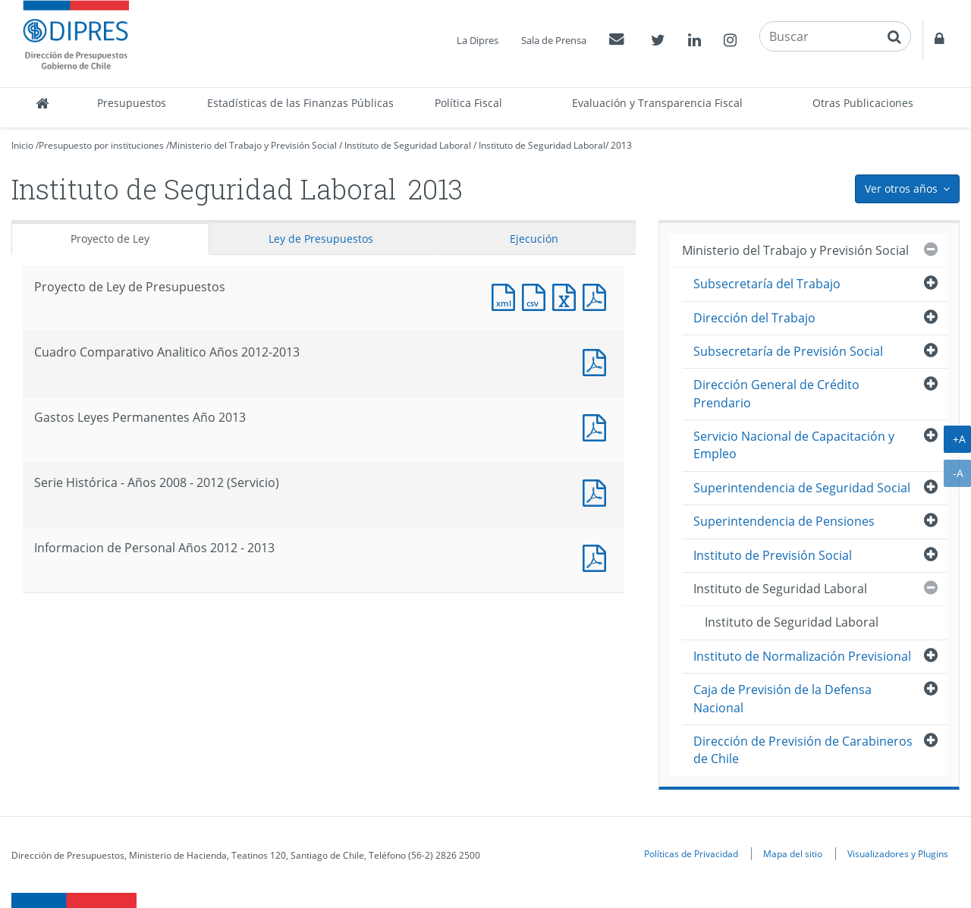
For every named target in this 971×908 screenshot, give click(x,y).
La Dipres (477, 40)
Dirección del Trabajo (754, 317)
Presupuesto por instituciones (101, 145)
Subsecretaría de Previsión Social (788, 351)
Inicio (22, 145)
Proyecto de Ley (110, 238)
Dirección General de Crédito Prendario (776, 393)
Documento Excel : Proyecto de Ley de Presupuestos (567, 295)
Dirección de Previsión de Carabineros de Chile (803, 750)
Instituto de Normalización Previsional (802, 656)
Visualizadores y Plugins (897, 853)
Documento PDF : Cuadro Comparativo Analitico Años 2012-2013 (598, 361)
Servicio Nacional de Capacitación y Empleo (793, 445)
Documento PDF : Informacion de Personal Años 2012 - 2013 (598, 556)
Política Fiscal (468, 103)
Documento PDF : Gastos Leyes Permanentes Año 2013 (598, 426)
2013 (621, 145)
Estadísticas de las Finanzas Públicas (300, 103)
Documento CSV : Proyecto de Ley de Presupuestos (537, 295)
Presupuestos (131, 103)
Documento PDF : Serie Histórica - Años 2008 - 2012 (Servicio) (598, 491)
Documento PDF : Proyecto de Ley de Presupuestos (598, 295)
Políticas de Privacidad (691, 853)
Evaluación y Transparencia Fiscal (657, 103)
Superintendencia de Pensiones (784, 521)
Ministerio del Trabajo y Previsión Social (253, 145)
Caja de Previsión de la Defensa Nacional (782, 698)
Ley (321, 238)
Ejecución (534, 238)
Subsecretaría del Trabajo (767, 283)
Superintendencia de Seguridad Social (801, 487)
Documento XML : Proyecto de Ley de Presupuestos (507, 295)
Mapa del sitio (792, 853)
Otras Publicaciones (862, 103)
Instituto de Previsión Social (772, 555)
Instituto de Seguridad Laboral (407, 145)
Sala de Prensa (553, 40)
